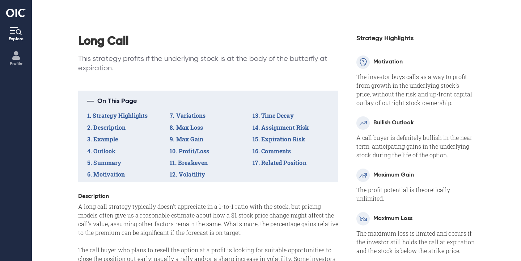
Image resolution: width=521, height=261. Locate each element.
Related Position (283, 162)
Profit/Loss (194, 151)
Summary (107, 162)
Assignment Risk (285, 127)
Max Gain (189, 139)
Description (109, 127)
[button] (208, 101)
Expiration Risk (283, 139)
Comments (276, 151)
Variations (191, 115)
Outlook (104, 151)
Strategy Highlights (120, 115)
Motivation (109, 174)
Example (105, 139)
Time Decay (277, 115)
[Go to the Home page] (16, 13)
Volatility (192, 174)
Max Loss (189, 127)
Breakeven (193, 162)
